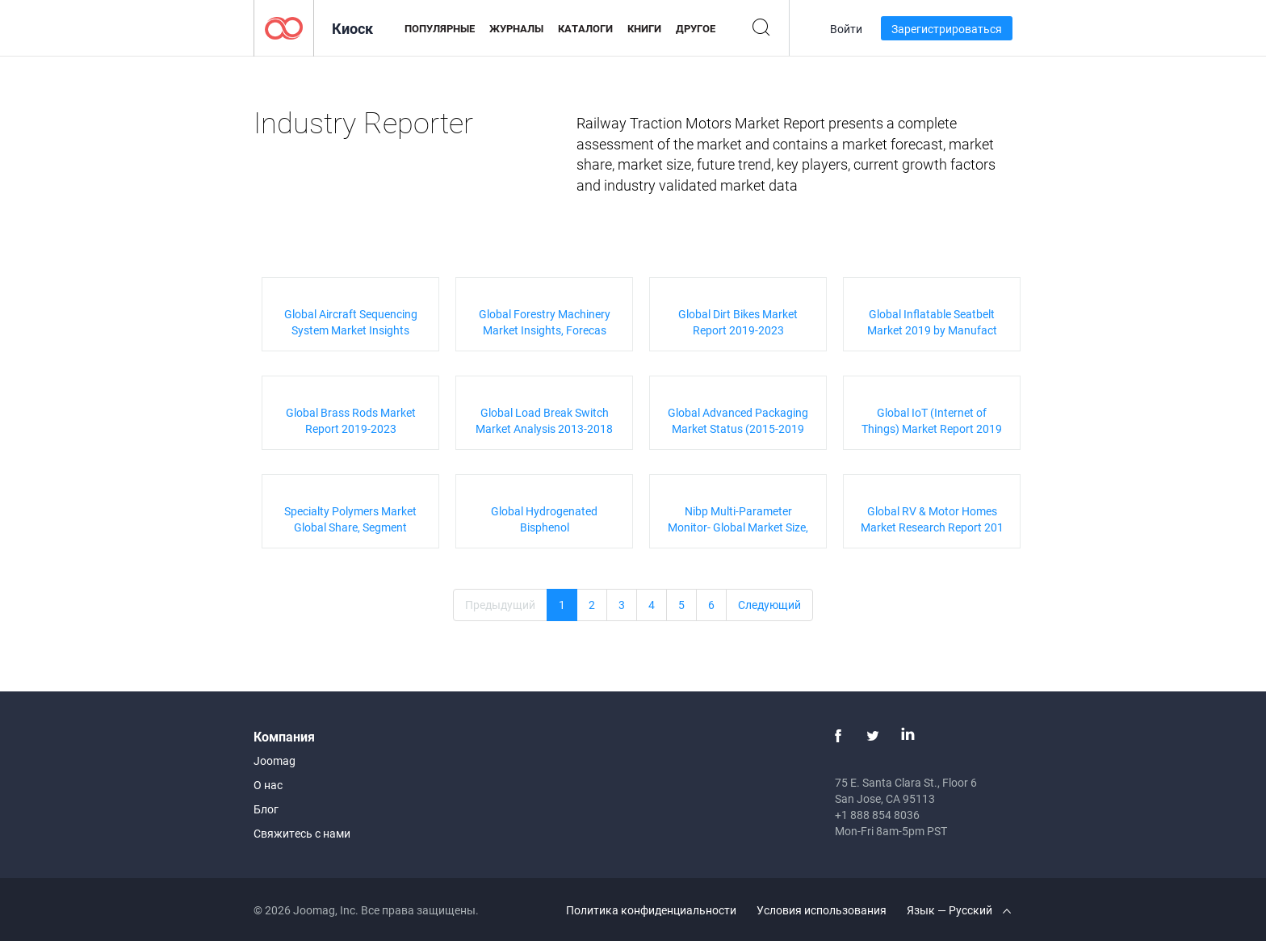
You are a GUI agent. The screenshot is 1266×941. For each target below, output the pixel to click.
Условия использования (822, 910)
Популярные (440, 28)
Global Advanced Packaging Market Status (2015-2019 (738, 420)
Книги (644, 28)
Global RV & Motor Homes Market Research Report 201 (932, 519)
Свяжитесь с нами (302, 833)
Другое (695, 28)
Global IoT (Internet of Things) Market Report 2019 (931, 420)
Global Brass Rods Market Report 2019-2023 (351, 420)
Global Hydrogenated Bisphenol (544, 519)
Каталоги (585, 28)
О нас (268, 784)
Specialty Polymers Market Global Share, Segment (350, 519)
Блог (266, 809)
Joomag (275, 760)
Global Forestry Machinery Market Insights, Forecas (544, 322)
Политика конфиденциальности (651, 910)
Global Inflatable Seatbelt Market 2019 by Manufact (932, 322)
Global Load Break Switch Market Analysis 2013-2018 (544, 420)
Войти (846, 28)
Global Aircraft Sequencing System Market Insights (350, 322)
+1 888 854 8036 (877, 814)
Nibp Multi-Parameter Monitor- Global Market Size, (738, 519)
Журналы (516, 28)
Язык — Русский (959, 910)
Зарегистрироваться (946, 28)
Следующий (769, 604)
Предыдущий (500, 604)
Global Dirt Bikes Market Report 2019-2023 (738, 322)
